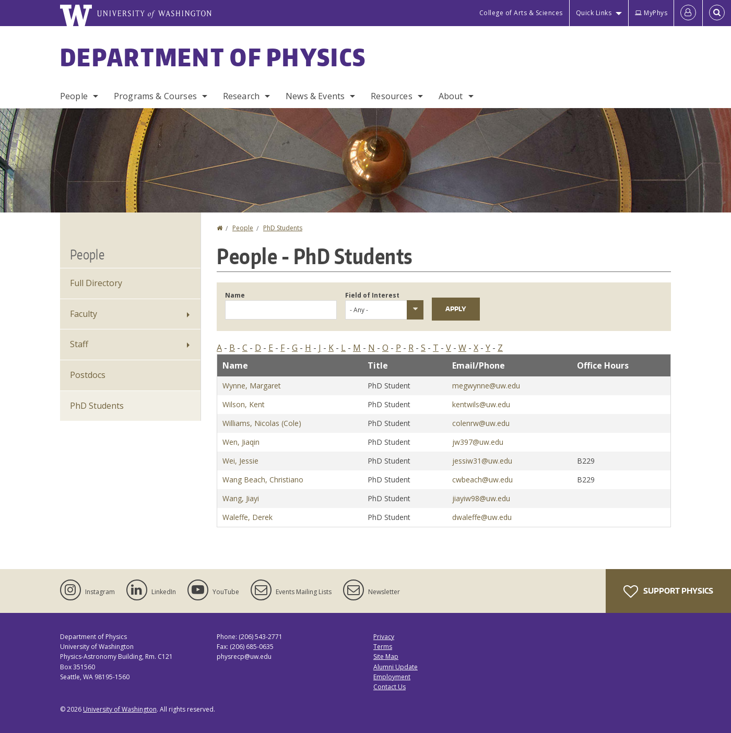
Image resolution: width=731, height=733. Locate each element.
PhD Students (282, 227)
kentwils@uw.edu (481, 404)
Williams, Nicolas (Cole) (261, 423)
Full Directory (96, 283)
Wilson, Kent (243, 404)
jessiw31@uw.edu (482, 461)
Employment (391, 676)
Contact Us (389, 686)
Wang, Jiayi (240, 498)
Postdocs (87, 375)
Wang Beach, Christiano (262, 479)
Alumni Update (395, 667)
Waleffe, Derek (247, 517)
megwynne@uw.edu (486, 386)
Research (241, 96)
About (451, 96)
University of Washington (120, 709)
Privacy (383, 636)
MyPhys (651, 12)
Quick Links (594, 12)
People (74, 96)
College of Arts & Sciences (521, 12)
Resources (391, 96)
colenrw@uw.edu (481, 423)
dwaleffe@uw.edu (482, 517)
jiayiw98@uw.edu (481, 498)
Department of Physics (213, 57)
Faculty (83, 314)
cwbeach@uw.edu (482, 479)
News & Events (315, 96)
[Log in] (688, 13)
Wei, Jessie (240, 461)
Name (235, 295)
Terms (382, 646)
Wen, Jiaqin (241, 442)
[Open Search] (717, 13)
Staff (79, 344)
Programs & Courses (155, 96)
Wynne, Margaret (251, 386)
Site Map (385, 656)
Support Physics (668, 591)
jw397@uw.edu (477, 442)
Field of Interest (372, 295)
